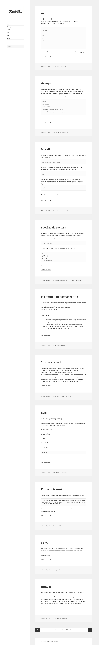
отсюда (47, 555)
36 (63, 629)
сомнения (55, 509)
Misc (8, 32)
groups (59, 194)
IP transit (55, 526)
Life (8, 35)
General (63, 280)
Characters (57, 280)
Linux (8, 29)
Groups (46, 83)
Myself (45, 149)
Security (62, 526)
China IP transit (51, 489)
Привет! (46, 586)
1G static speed (51, 362)
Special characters (53, 227)
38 (71, 629)
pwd (68, 280)
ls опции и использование (59, 296)
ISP (59, 526)
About (8, 38)
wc (43, 13)
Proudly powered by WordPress (49, 641)
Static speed (56, 396)
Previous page (37, 630)
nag (44, 495)
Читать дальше (46, 56)
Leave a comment (61, 66)
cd (53, 280)
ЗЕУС (44, 542)
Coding (9, 27)
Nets (8, 24)
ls (53, 345)
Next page (90, 630)
